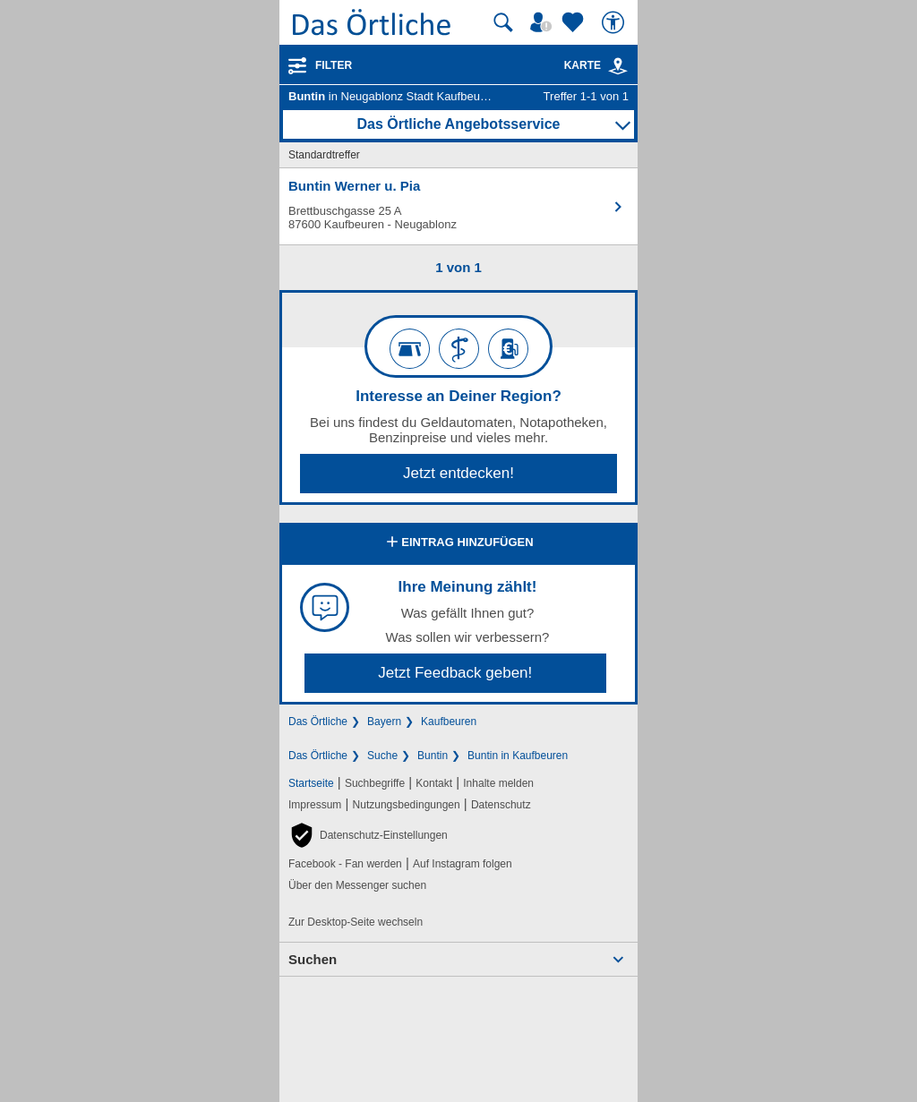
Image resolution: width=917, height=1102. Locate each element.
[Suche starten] (503, 22)
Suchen (312, 959)
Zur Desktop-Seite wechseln (355, 922)
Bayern (384, 721)
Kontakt (434, 783)
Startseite (311, 783)
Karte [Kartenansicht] (596, 65)
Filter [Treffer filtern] (333, 65)
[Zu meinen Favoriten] (574, 22)
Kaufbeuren (448, 721)
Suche (382, 755)
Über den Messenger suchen (357, 885)
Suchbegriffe (375, 783)
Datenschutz (501, 805)
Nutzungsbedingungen (406, 805)
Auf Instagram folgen (462, 864)
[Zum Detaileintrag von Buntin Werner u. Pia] (458, 206)
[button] (368, 835)
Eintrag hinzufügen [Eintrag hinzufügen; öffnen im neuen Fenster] (458, 543)
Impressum (314, 805)
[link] (618, 66)
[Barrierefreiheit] (615, 22)
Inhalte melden (498, 783)
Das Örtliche (317, 721)
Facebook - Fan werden (345, 864)
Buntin (432, 755)
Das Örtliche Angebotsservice (458, 124)
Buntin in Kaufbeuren (517, 755)
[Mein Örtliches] (543, 22)
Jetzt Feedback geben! (455, 672)
